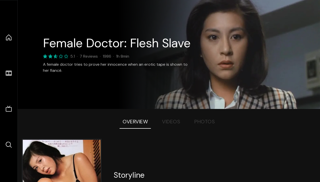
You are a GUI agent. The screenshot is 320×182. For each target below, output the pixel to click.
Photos (204, 121)
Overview (135, 121)
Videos (171, 121)
